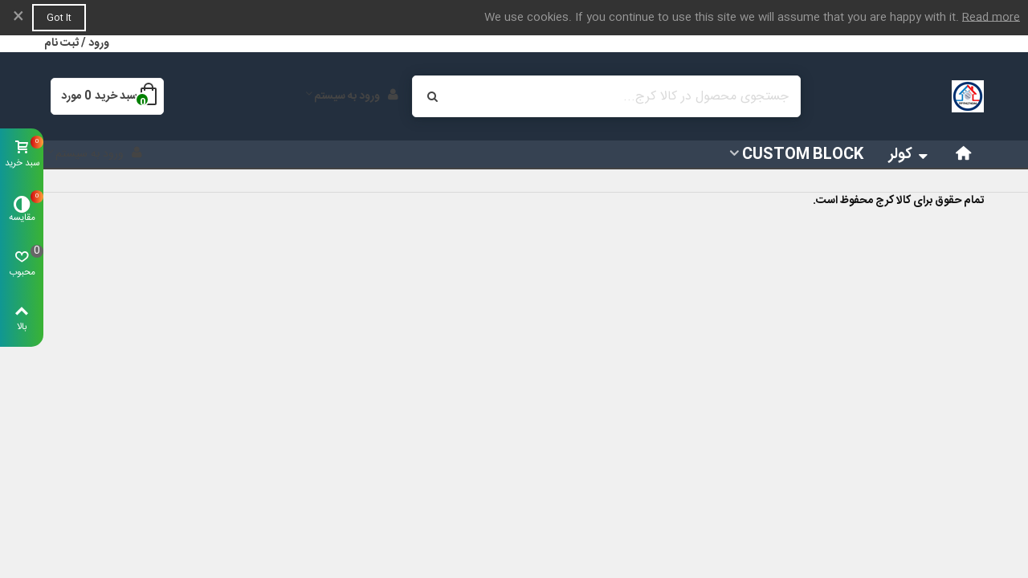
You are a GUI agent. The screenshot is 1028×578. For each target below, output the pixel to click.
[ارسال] (433, 96)
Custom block (802, 155)
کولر (910, 155)
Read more (991, 17)
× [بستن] (18, 17)
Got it (59, 18)
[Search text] (619, 96)
